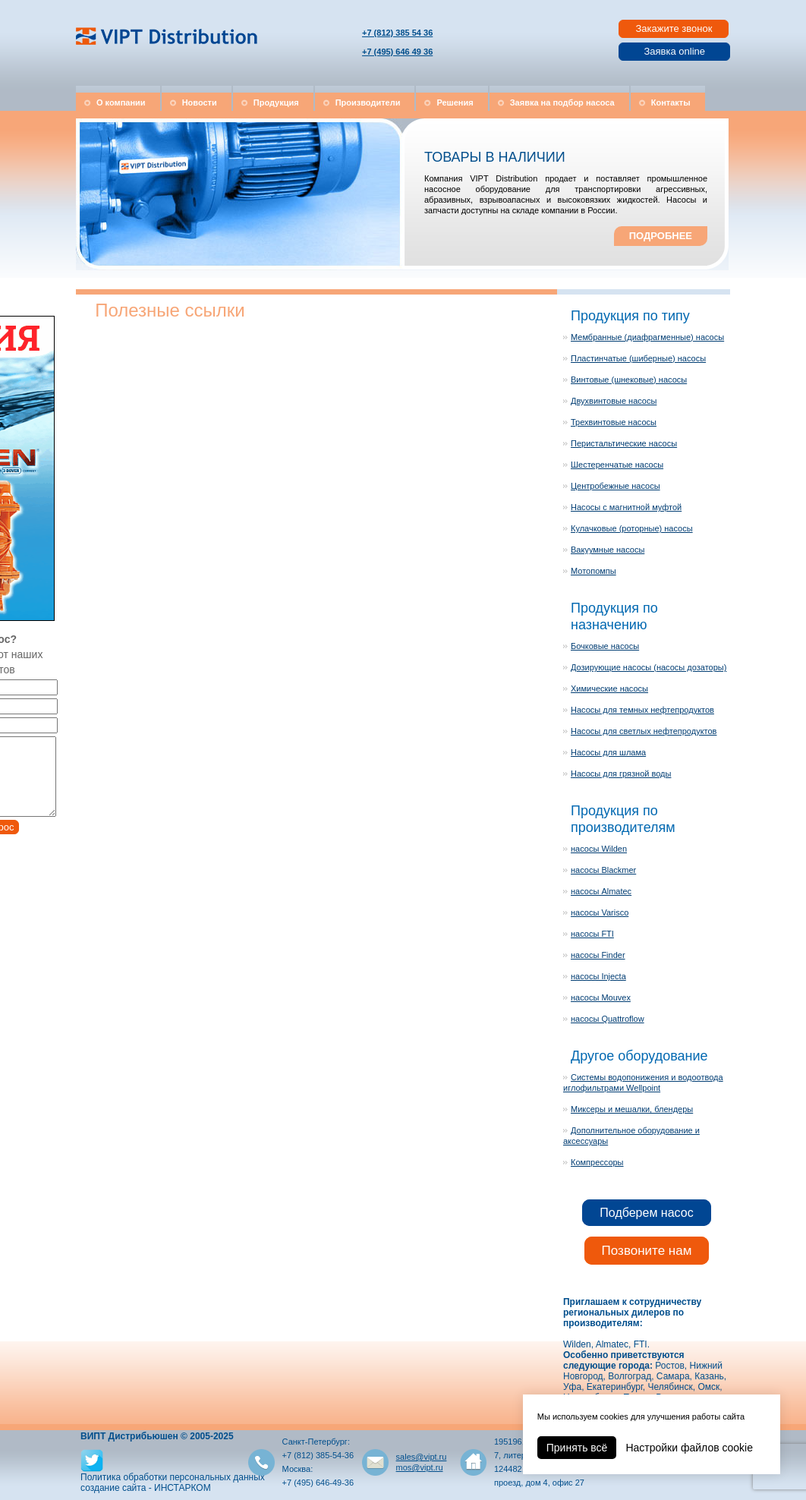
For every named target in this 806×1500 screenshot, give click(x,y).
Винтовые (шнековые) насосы (629, 379)
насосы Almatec (601, 891)
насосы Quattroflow (607, 1018)
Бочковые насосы (605, 646)
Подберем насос (646, 1212)
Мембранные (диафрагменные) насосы (647, 337)
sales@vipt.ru (421, 1456)
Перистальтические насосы (624, 443)
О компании (121, 102)
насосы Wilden (599, 848)
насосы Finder (598, 955)
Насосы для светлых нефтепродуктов (643, 731)
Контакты (671, 102)
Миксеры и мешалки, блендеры (632, 1109)
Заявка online (674, 51)
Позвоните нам (647, 1250)
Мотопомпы (593, 570)
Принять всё (577, 1448)
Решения (454, 102)
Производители (368, 102)
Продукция (276, 102)
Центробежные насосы (615, 485)
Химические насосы (609, 688)
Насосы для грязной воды (621, 773)
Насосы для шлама (608, 752)
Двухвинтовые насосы (613, 400)
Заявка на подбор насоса (562, 102)
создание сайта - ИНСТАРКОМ (145, 1488)
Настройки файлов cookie (689, 1448)
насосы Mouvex (601, 997)
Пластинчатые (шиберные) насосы (638, 358)
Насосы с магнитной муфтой (626, 507)
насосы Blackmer (603, 869)
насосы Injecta (598, 976)
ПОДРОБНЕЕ (660, 235)
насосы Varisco (599, 912)
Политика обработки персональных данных (172, 1477)
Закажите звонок (673, 28)
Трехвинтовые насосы (613, 422)
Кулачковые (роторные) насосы (632, 528)
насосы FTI (592, 933)
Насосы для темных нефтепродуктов (642, 709)
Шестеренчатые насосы (617, 464)
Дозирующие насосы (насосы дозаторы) (648, 667)
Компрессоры (597, 1162)
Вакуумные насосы (607, 549)
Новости (199, 102)
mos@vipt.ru (419, 1467)
